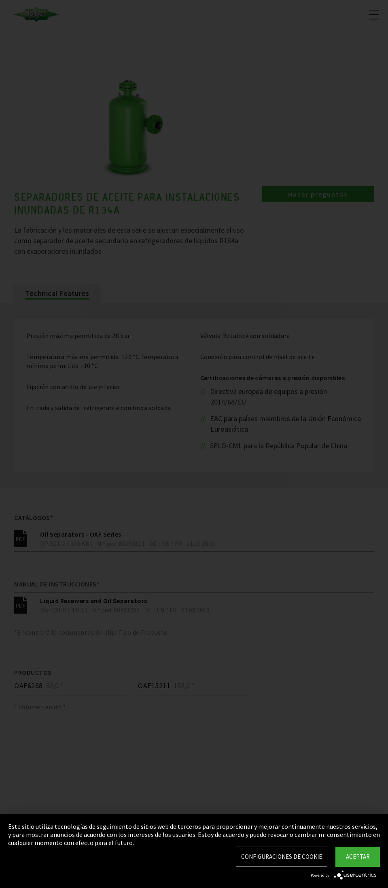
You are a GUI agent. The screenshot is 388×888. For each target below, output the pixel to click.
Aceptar (358, 856)
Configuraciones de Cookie (281, 856)
